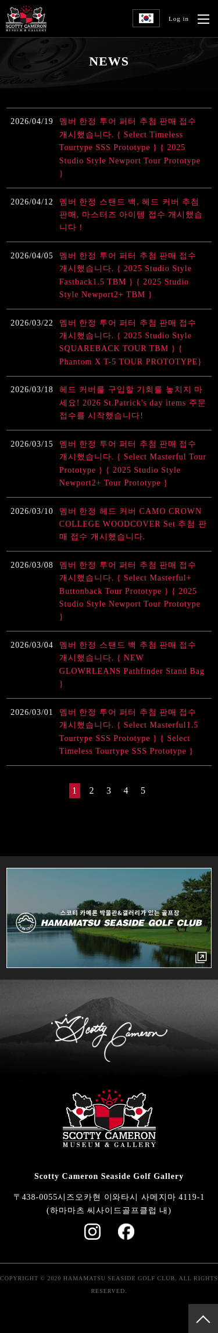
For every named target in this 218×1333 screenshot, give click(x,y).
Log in (179, 18)
